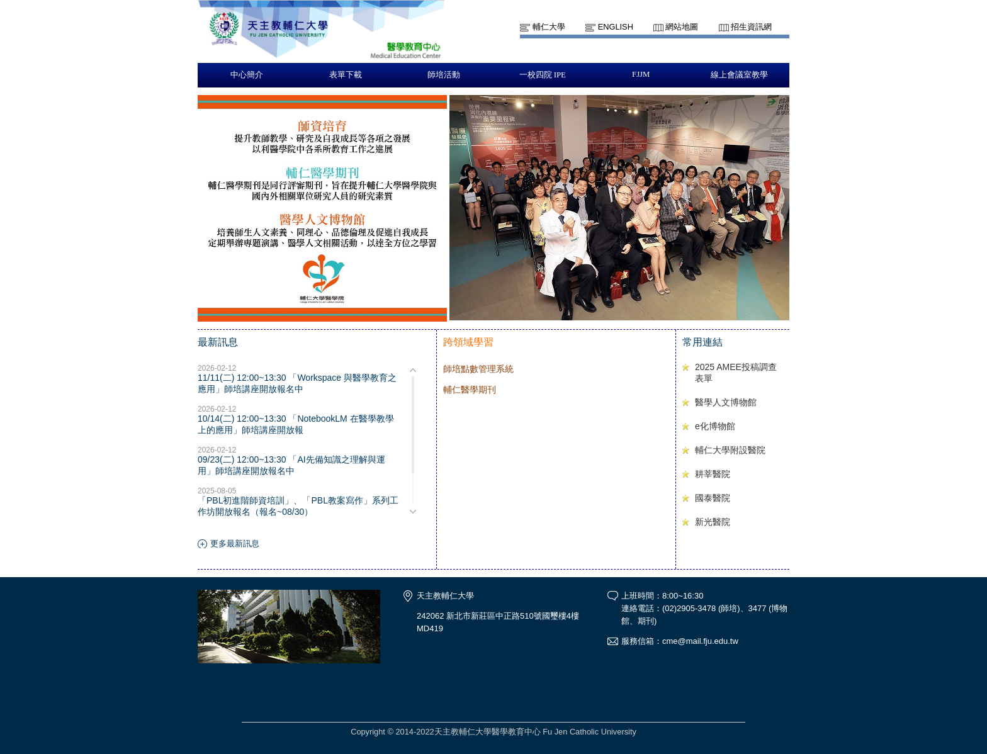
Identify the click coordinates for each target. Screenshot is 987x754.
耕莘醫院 (712, 474)
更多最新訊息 (234, 543)
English (615, 26)
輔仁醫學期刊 (469, 390)
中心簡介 (246, 74)
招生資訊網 (751, 26)
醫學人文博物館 (726, 402)
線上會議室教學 (739, 74)
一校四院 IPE (542, 74)
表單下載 (345, 74)
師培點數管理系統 (478, 369)
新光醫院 (712, 522)
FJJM (641, 74)
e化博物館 (715, 426)
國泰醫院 (712, 498)
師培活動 (443, 74)
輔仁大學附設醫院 (730, 450)
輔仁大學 (549, 26)
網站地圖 (681, 26)
